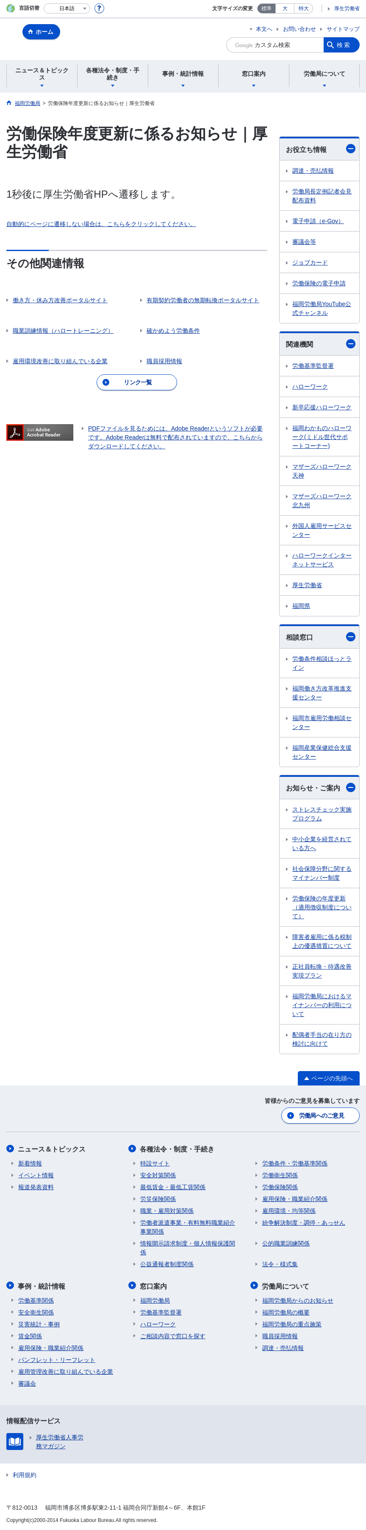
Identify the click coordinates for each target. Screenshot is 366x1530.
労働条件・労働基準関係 (294, 1163)
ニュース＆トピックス (52, 1148)
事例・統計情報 (42, 1285)
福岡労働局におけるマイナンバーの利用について (322, 1005)
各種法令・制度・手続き (177, 1148)
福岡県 (301, 605)
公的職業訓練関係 (286, 1243)
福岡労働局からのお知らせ (297, 1299)
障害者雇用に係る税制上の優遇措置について (322, 941)
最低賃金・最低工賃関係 (172, 1186)
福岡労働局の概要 (286, 1311)
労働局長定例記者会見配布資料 (322, 196)
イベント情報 (36, 1174)
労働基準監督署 (313, 365)
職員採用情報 (280, 1334)
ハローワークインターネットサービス (322, 560)
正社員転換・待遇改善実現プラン (322, 971)
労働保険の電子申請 (319, 283)
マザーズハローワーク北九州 (322, 500)
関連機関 (320, 343)
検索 (344, 44)
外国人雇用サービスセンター (322, 530)
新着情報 (30, 1163)
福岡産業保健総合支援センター (322, 752)
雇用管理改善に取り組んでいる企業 (65, 1370)
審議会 (27, 1382)
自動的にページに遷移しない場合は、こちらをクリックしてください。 (101, 224)
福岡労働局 (155, 1299)
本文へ (264, 29)
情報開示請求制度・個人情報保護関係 (187, 1247)
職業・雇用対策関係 (167, 1210)
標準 (266, 8)
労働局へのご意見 (321, 1115)
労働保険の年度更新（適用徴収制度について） (322, 907)
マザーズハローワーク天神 (322, 471)
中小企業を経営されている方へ (322, 843)
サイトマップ (343, 29)
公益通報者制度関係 (167, 1263)
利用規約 (24, 1473)
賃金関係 (30, 1334)
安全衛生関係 (36, 1311)
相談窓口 (320, 636)
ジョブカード (310, 262)
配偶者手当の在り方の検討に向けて (322, 1039)
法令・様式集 (280, 1263)
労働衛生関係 (280, 1174)
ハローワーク (310, 386)
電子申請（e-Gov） (318, 221)
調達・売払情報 (313, 170)
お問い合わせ (299, 29)
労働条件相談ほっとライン (322, 663)
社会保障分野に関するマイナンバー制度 (322, 873)
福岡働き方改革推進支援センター (322, 693)
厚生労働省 (347, 8)
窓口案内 (153, 1285)
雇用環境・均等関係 (289, 1210)
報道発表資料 (36, 1186)
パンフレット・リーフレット (56, 1358)
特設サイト (155, 1163)
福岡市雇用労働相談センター (322, 722)
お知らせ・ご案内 (320, 787)
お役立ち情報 (320, 148)
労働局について (286, 1285)
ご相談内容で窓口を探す (172, 1334)
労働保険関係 (280, 1186)
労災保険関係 (158, 1198)
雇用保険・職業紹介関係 (294, 1198)
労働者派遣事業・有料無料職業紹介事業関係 (187, 1226)
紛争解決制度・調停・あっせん (303, 1222)
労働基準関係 (36, 1299)
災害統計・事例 (39, 1323)
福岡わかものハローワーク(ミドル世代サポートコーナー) (322, 437)
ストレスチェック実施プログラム (322, 814)
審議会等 (304, 241)
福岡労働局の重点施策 (292, 1323)
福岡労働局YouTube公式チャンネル (321, 308)
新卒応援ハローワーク (322, 407)
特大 (304, 8)
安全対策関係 (158, 1174)
